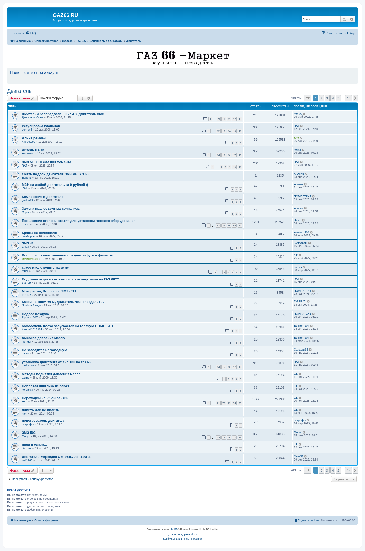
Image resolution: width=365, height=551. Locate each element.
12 (234, 119)
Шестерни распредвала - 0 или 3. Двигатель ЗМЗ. (63, 114)
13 (240, 119)
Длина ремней (34, 138)
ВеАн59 (299, 173)
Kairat (25, 224)
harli (24, 413)
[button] (307, 98)
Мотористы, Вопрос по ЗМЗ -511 (49, 291)
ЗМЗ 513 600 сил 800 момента (46, 162)
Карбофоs (28, 141)
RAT (296, 125)
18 (240, 155)
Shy (296, 137)
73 (229, 403)
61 (240, 225)
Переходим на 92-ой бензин (45, 398)
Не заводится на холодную (44, 350)
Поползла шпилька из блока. (46, 386)
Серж (25, 212)
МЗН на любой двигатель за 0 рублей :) (55, 185)
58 (223, 225)
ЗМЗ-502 (29, 433)
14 (229, 131)
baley (25, 353)
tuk (296, 254)
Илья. (297, 220)
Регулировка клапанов (41, 126)
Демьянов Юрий (32, 117)
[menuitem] (31, 33)
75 (240, 403)
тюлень (26, 177)
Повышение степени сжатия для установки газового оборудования (78, 221)
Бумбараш (28, 236)
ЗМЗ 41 (28, 243)
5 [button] (338, 98)
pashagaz (28, 365)
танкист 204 (301, 232)
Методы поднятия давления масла (51, 374)
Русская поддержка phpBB (182, 534)
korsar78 (27, 389)
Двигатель (19, 91)
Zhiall (25, 246)
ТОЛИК (26, 294)
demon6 (27, 129)
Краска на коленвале (39, 233)
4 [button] (333, 98)
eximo (25, 377)
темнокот (28, 153)
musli (25, 270)
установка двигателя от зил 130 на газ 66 (56, 362)
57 (218, 225)
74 (234, 403)
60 (234, 225)
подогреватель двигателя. (44, 421)
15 (234, 131)
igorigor (26, 341)
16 (240, 131)
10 (223, 119)
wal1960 (27, 460)
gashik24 (27, 200)
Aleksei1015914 (32, 329)
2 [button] (321, 98)
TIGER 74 (300, 301)
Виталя (26, 448)
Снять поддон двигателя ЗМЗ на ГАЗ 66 (55, 174)
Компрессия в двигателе (42, 197)
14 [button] (348, 98)
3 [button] (327, 98)
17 (234, 155)
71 (218, 403)
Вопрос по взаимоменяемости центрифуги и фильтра (67, 255)
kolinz (297, 149)
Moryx (298, 113)
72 (223, 403)
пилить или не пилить (40, 410)
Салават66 (301, 349)
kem (24, 401)
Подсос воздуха (35, 314)
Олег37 (298, 456)
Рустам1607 (30, 317)
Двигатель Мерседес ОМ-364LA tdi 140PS (56, 457)
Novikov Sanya (31, 305)
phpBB (174, 529)
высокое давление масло (43, 338)
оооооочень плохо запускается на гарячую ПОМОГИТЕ (68, 326)
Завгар (26, 282)
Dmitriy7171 (30, 258)
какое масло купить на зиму (45, 267)
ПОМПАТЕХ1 (302, 196)
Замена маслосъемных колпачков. (51, 208)
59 (229, 225)
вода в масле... (34, 445)
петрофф (28, 424)
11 (229, 119)
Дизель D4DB (33, 150)
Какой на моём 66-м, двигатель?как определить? (63, 302)
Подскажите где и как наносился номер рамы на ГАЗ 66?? (70, 279)
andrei (298, 267)
